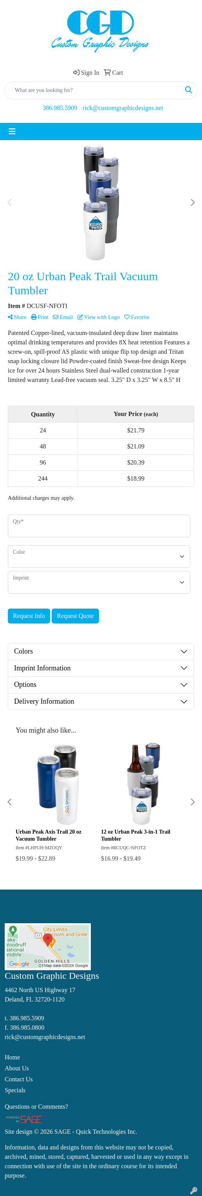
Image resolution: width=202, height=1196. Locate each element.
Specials (15, 1090)
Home (12, 1057)
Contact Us (19, 1079)
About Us (17, 1068)
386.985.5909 (60, 107)
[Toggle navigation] (12, 131)
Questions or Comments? (36, 1106)
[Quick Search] (93, 90)
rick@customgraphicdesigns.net (123, 107)
